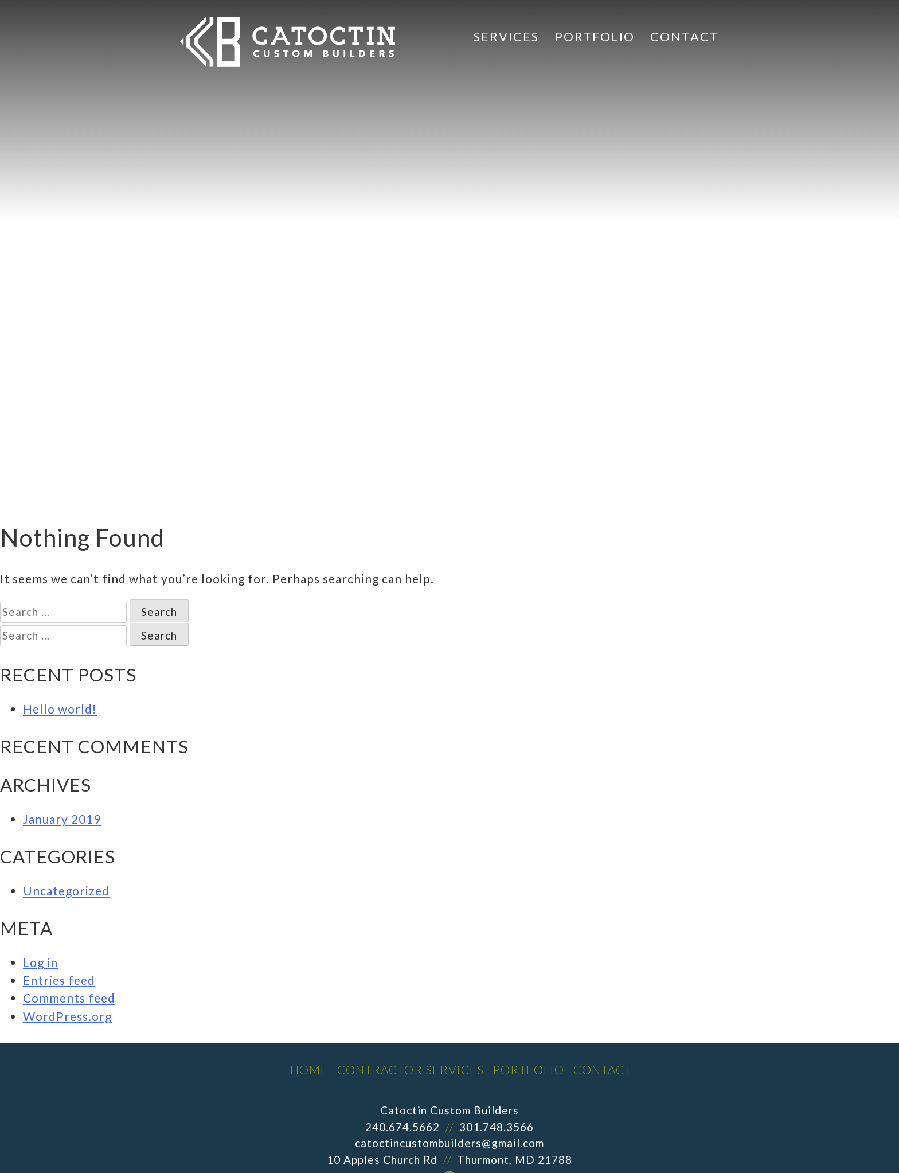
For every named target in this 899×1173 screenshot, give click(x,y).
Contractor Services (410, 1069)
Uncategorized (66, 890)
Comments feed (69, 998)
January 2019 (62, 819)
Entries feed (59, 980)
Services (506, 36)
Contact (684, 36)
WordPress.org (67, 1016)
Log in (40, 962)
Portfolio (595, 36)
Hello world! (60, 709)
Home (309, 1069)
